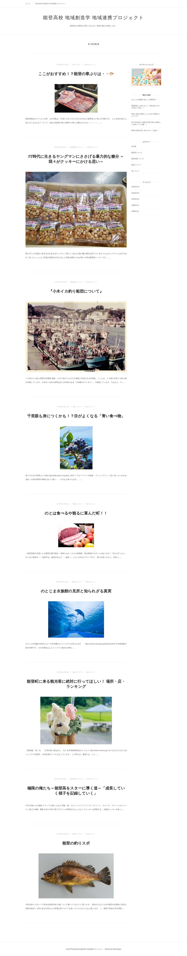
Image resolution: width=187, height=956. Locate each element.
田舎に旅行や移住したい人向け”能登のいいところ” (145, 115)
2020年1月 (135, 199)
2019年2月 (135, 211)
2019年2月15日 (63, 64)
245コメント (90, 672)
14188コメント (91, 282)
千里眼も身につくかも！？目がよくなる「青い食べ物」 (76, 416)
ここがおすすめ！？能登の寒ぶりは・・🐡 (76, 73)
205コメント (90, 504)
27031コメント (92, 779)
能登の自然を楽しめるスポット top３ (144, 130)
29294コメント (90, 64)
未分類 (133, 146)
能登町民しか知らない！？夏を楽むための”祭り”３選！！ (145, 107)
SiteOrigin (117, 949)
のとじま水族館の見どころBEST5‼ (143, 100)
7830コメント (90, 582)
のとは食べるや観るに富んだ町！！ (76, 513)
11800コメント (92, 147)
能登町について (76, 282)
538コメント (90, 834)
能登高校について (76, 147)
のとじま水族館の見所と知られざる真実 (76, 591)
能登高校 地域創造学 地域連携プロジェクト (51, 3)
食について (77, 64)
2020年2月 (135, 193)
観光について (77, 504)
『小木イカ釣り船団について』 (76, 291)
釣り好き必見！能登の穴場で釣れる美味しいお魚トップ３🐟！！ (146, 123)
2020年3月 (135, 187)
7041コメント (90, 407)
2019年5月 (135, 205)
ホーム (28, 3)
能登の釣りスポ (76, 843)
